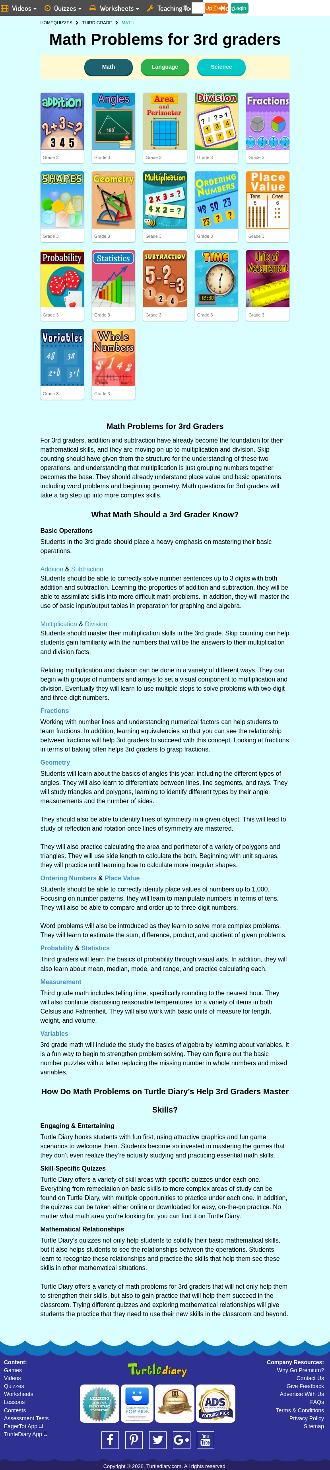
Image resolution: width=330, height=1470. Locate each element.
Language (165, 67)
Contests (15, 1410)
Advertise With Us (302, 1394)
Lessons (14, 1402)
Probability (57, 948)
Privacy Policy (306, 1418)
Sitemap (314, 1426)
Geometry (55, 762)
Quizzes (14, 1386)
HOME (47, 22)
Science (221, 67)
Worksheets (18, 1394)
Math (108, 67)
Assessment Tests (26, 1418)
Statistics (96, 948)
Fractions (55, 710)
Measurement (61, 982)
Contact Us (310, 1378)
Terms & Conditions (300, 1410)
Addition (52, 569)
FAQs (317, 1402)
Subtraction (87, 569)
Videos (12, 1378)
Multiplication (59, 624)
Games (13, 1370)
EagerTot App (23, 1426)
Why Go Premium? (300, 1370)
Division (96, 624)
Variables (54, 1033)
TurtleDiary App (25, 1434)
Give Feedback (305, 1386)
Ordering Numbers (69, 878)
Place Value (122, 878)
